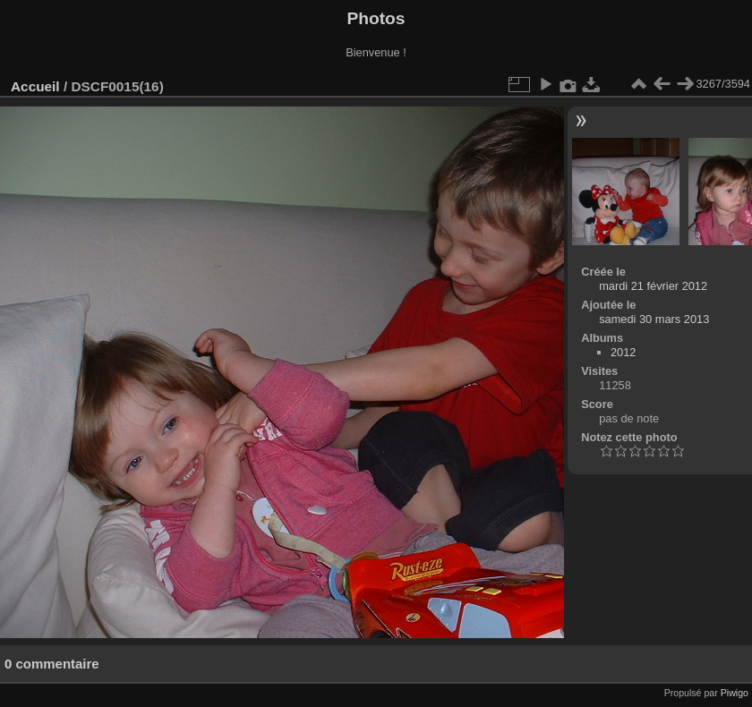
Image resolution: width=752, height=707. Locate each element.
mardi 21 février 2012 (653, 286)
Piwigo (734, 692)
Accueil (35, 86)
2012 (623, 352)
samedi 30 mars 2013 (654, 319)
